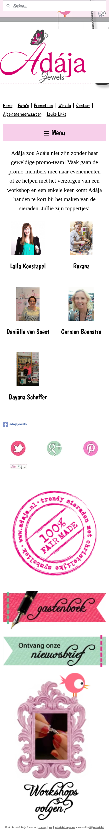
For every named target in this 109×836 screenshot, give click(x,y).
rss (50, 827)
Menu (54, 132)
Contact (83, 105)
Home (7, 105)
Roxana (81, 266)
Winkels (64, 105)
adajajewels (15, 424)
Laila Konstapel (28, 266)
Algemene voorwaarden (22, 114)
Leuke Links (56, 114)
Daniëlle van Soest (27, 332)
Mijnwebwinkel (96, 827)
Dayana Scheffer (28, 397)
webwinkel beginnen (65, 827)
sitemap (42, 827)
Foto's (23, 105)
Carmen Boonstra (81, 332)
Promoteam (43, 105)
